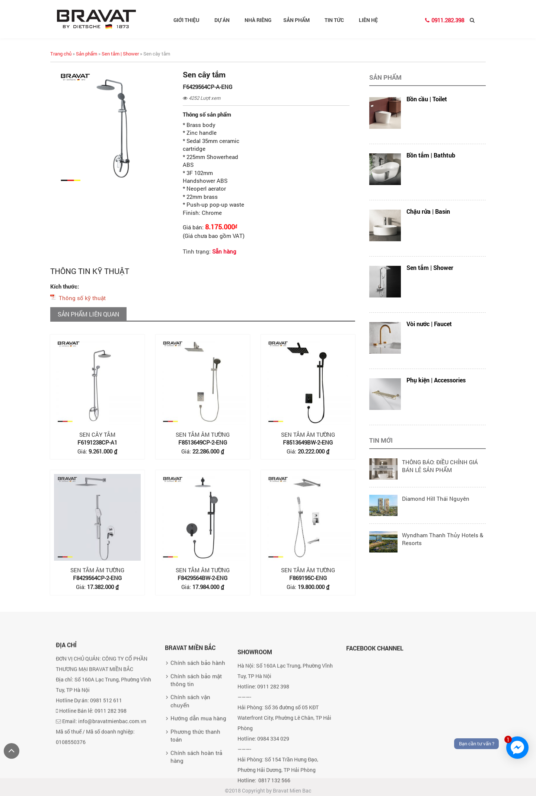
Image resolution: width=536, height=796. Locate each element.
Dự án (225, 19)
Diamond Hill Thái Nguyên (435, 498)
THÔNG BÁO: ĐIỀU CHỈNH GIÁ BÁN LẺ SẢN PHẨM (440, 466)
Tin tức (337, 19)
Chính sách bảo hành (197, 717)
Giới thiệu (189, 19)
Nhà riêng (258, 19)
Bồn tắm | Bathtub (430, 155)
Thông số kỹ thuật (82, 298)
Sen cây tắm (97, 434)
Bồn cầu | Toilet (426, 99)
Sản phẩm (299, 19)
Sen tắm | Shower (120, 53)
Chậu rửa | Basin (428, 211)
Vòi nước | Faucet (429, 324)
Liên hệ (368, 19)
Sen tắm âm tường (203, 434)
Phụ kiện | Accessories (436, 380)
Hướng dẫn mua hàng (198, 773)
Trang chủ (60, 53)
